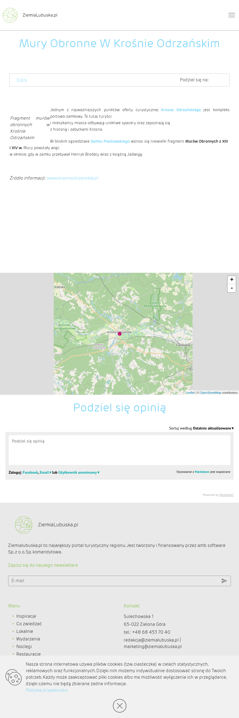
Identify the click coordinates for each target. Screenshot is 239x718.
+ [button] (232, 280)
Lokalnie (24, 631)
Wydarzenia (28, 639)
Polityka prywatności (47, 690)
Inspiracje (26, 616)
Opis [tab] (22, 80)
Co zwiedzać (29, 624)
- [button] (232, 288)
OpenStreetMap (210, 392)
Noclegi (24, 646)
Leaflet (190, 392)
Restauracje (28, 654)
